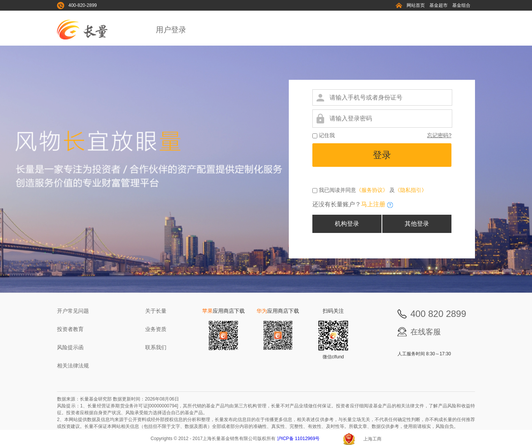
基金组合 (461, 5)
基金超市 (438, 5)
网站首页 (416, 5)
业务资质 (155, 329)
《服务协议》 (372, 190)
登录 (382, 155)
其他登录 (417, 223)
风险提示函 (70, 347)
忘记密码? (439, 135)
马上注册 (373, 204)
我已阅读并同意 (336, 190)
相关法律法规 (73, 366)
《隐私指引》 (411, 190)
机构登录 (347, 223)
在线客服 (425, 332)
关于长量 (155, 311)
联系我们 (155, 347)
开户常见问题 (73, 311)
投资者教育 (70, 329)
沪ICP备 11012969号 (299, 438)
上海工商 (372, 439)
